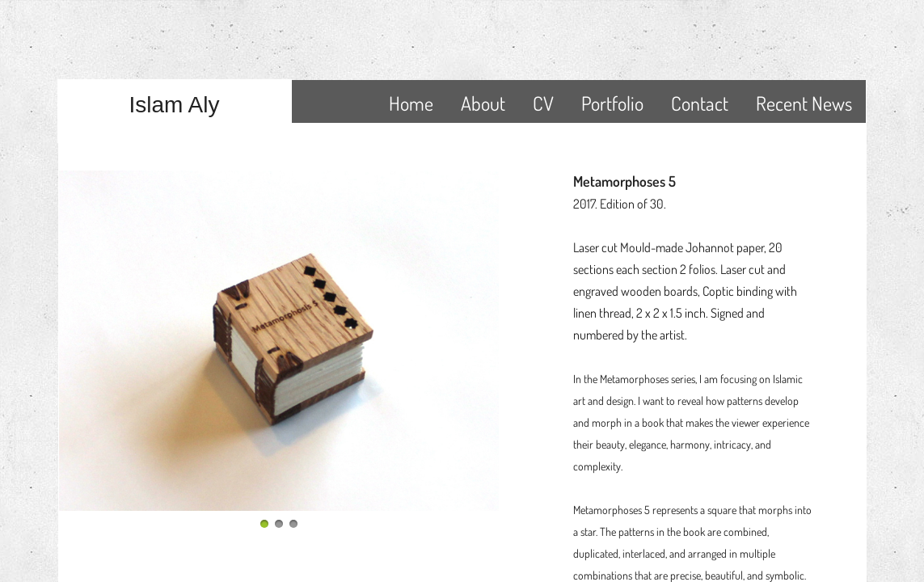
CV (543, 103)
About (483, 103)
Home (411, 103)
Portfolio (612, 103)
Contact (699, 103)
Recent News (804, 103)
